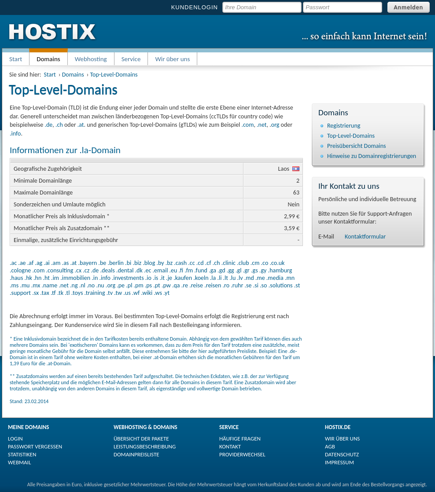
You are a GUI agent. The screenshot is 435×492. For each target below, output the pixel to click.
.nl (82, 285)
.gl (239, 270)
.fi (181, 270)
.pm (139, 285)
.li (219, 278)
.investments (128, 278)
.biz (137, 263)
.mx (36, 285)
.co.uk (276, 263)
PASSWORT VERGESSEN (35, 446)
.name (49, 285)
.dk (139, 270)
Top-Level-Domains (114, 74)
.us (126, 293)
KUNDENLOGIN (194, 7)
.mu (24, 285)
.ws (158, 293)
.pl (129, 285)
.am (55, 263)
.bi (128, 263)
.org (110, 285)
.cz (86, 270)
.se (247, 285)
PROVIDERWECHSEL (242, 454)
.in (95, 278)
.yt (166, 293)
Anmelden (409, 7)
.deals (107, 270)
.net (261, 125)
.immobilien (75, 278)
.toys (77, 293)
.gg (230, 270)
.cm (255, 263)
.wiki (146, 293)
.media (275, 278)
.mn (290, 278)
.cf (208, 263)
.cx (78, 270)
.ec (147, 270)
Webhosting (91, 59)
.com (247, 125)
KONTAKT (230, 446)
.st (297, 285)
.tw (118, 293)
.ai (46, 263)
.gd (221, 270)
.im (55, 278)
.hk (28, 278)
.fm (188, 270)
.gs (254, 270)
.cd (200, 263)
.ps (148, 285)
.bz (169, 263)
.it (162, 278)
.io (148, 278)
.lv (240, 278)
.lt (225, 278)
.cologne (20, 270)
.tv (110, 293)
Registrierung (343, 125)
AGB (330, 446)
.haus (16, 278)
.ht (46, 278)
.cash (180, 263)
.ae (22, 263)
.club (243, 263)
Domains (73, 74)
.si (255, 285)
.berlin (115, 263)
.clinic (228, 263)
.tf (53, 293)
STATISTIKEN (22, 454)
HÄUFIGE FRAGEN (240, 438)
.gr (246, 270)
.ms (14, 285)
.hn (37, 278)
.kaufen (182, 278)
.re (184, 285)
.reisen (212, 285)
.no (91, 285)
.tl (67, 293)
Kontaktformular (365, 236)
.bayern (87, 263)
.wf (136, 293)
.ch (59, 125)
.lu (232, 278)
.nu (100, 285)
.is (155, 278)
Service (131, 59)
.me (260, 278)
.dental (125, 270)
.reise (196, 285)
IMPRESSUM (339, 462)
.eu (173, 270)
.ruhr (237, 285)
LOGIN (15, 438)
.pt (156, 285)
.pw (166, 285)
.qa (176, 285)
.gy (263, 270)
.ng (73, 285)
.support (20, 293)
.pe (121, 285)
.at (80, 125)
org (275, 125)
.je (169, 278)
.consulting (59, 270)
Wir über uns (172, 59)
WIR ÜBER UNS (342, 438)
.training (95, 293)
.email (160, 270)
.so (263, 285)
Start (15, 59)
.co (265, 263)
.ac (13, 263)
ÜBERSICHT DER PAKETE (141, 438)
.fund (200, 270)
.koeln (200, 278)
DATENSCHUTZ (342, 454)
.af (30, 263)
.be (102, 263)
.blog (149, 263)
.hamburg (280, 270)
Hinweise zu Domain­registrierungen (371, 156)
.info (15, 133)
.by (160, 263)
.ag (38, 263)
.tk (60, 293)
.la (213, 278)
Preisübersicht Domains (356, 146)
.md (249, 278)
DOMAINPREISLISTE (136, 454)
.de (48, 125)
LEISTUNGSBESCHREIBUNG (145, 446)
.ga (212, 270)
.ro (226, 285)
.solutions (281, 285)
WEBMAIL (19, 462)
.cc (191, 263)
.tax (44, 293)
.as (65, 263)
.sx (35, 293)
